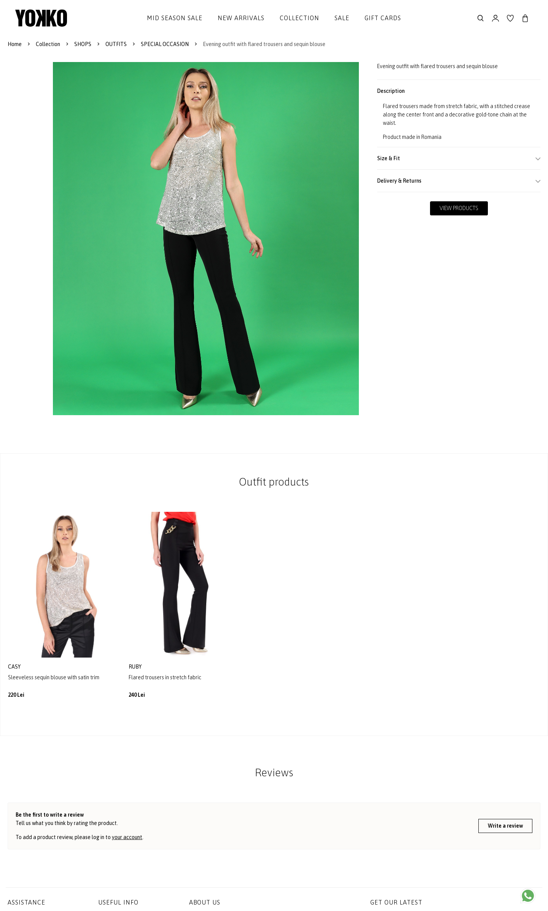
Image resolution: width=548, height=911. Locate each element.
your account (127, 837)
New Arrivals (241, 17)
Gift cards (383, 17)
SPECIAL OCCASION (165, 44)
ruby (136, 667)
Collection (299, 17)
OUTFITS (116, 44)
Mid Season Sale (174, 17)
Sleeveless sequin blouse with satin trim (53, 677)
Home (15, 44)
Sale (342, 17)
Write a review (505, 826)
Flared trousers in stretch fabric (165, 677)
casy (15, 667)
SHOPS (82, 44)
